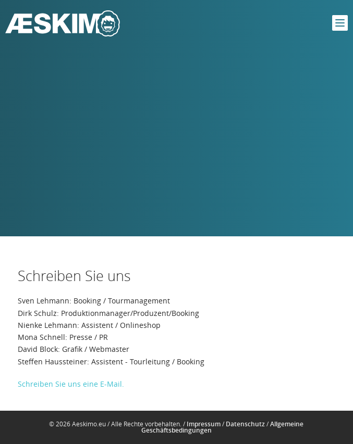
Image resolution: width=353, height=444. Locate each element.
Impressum (204, 424)
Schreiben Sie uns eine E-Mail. (71, 384)
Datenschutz (245, 424)
